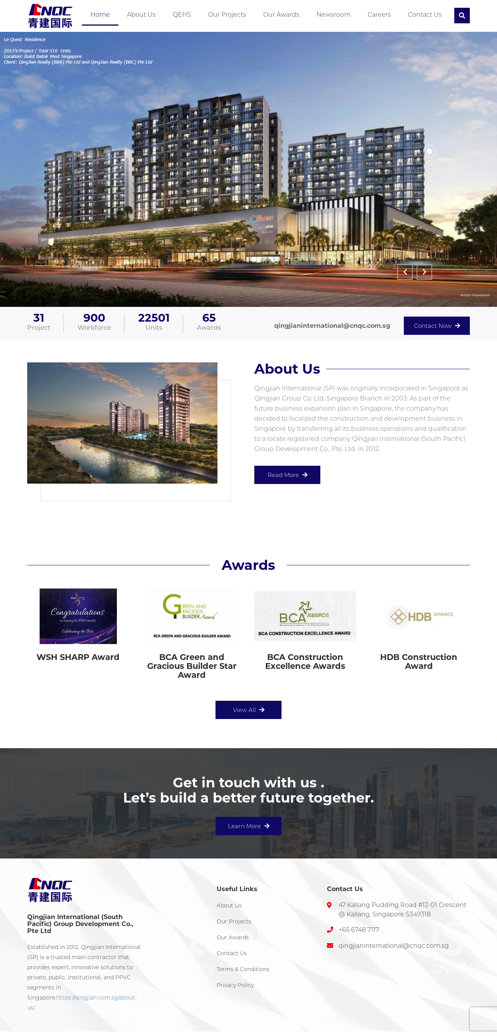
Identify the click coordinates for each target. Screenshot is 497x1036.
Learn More (248, 826)
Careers (379, 14)
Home (100, 14)
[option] (248, 169)
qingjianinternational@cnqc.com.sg (332, 325)
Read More (288, 475)
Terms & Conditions (243, 969)
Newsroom (333, 14)
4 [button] (429, 187)
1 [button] (429, 151)
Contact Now (437, 325)
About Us (141, 14)
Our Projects (227, 14)
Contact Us (425, 14)
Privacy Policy (235, 985)
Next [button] (424, 272)
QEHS (182, 14)
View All (248, 710)
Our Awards (281, 14)
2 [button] (429, 163)
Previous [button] (405, 272)
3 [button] (429, 175)
